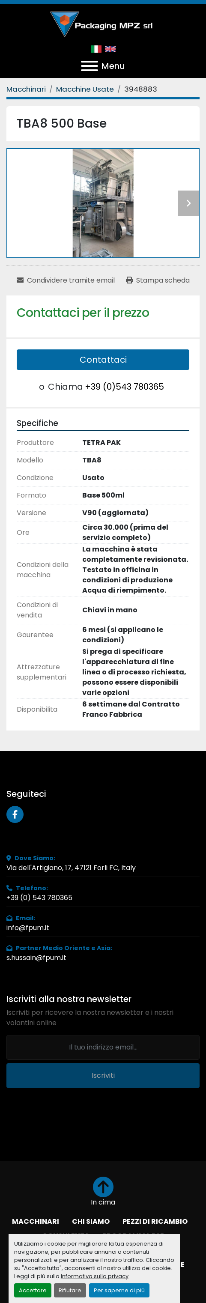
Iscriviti (103, 1075)
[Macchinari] (26, 89)
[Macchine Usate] (85, 89)
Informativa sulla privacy (94, 1276)
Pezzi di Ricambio (155, 1221)
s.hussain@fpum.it (36, 958)
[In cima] (103, 1192)
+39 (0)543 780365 (124, 387)
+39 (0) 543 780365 (39, 898)
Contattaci (103, 360)
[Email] (103, 1047)
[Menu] (89, 66)
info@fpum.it (27, 928)
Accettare (33, 1290)
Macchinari (35, 1221)
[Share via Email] (65, 280)
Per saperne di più (119, 1290)
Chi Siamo (91, 1221)
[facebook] (15, 814)
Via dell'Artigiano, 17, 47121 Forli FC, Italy (71, 868)
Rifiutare (70, 1290)
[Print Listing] (157, 280)
